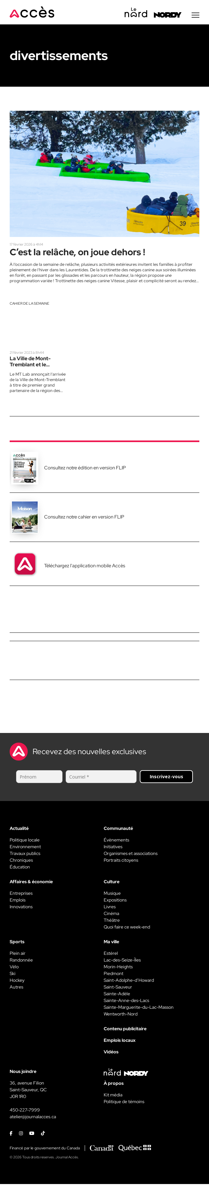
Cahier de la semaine (29, 304)
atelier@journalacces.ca (33, 1118)
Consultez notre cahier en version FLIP (84, 518)
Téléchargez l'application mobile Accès (84, 567)
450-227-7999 (25, 1111)
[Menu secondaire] (195, 15)
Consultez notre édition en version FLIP (85, 469)
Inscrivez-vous (166, 778)
